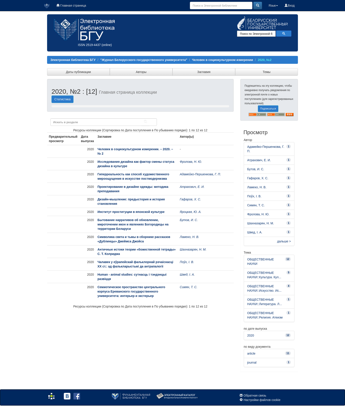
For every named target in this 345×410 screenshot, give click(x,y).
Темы (266, 72)
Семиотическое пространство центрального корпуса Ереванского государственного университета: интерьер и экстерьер (131, 291)
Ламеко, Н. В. (189, 237)
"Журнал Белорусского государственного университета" (143, 60)
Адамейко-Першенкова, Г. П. (200, 174)
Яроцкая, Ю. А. (190, 212)
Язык (273, 5)
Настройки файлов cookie (262, 400)
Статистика (62, 99)
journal (252, 362)
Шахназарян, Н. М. (193, 249)
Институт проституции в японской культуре (131, 212)
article (251, 353)
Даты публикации (78, 72)
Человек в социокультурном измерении (222, 60)
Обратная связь (255, 395)
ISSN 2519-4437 (89, 45)
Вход (289, 5)
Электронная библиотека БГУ (72, 60)
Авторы (141, 72)
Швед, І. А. (187, 274)
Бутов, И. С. (189, 220)
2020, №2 (264, 60)
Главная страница (71, 5)
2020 (250, 335)
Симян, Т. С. (188, 287)
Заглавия (204, 72)
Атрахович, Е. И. (192, 187)
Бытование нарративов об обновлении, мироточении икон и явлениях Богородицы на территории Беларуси (133, 224)
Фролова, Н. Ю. (191, 161)
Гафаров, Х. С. (190, 199)
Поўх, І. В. (187, 262)
